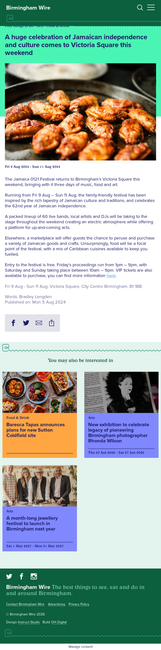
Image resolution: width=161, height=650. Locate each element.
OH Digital (59, 622)
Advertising (56, 604)
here (111, 275)
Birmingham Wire (28, 7)
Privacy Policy (79, 604)
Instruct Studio (29, 622)
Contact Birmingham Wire (25, 604)
